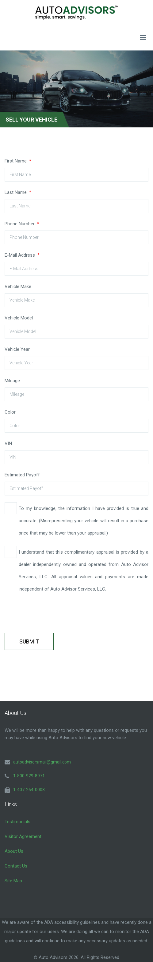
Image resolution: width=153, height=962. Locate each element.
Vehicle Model (19, 318)
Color (10, 412)
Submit (29, 641)
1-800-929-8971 (29, 775)
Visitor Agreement (23, 836)
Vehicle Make (18, 286)
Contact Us (16, 866)
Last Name (18, 192)
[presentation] (51, 614)
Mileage (12, 380)
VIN (8, 443)
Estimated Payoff (22, 475)
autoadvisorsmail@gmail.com (42, 762)
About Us (14, 851)
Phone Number (22, 223)
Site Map (13, 881)
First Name (18, 161)
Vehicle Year (17, 349)
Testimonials (17, 821)
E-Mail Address (22, 255)
